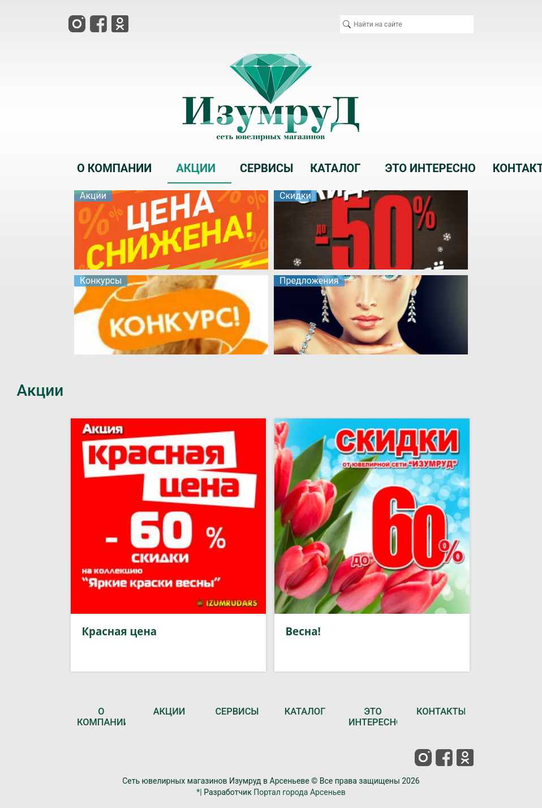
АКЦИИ (169, 711)
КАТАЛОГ (305, 711)
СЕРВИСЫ (237, 711)
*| (198, 792)
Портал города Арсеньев (299, 792)
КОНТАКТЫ (441, 711)
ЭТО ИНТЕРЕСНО (375, 717)
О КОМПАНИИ (103, 717)
